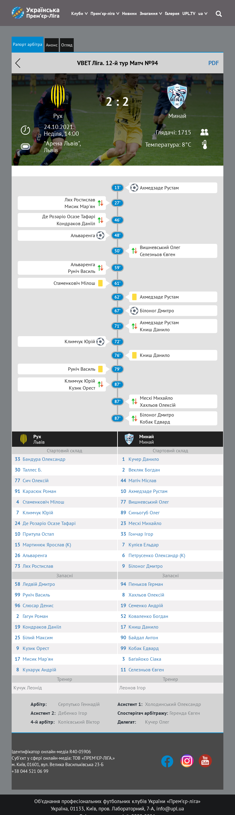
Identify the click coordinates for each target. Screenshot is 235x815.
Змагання (149, 13)
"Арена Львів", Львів (62, 146)
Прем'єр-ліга (103, 13)
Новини (129, 13)
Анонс (52, 45)
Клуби (77, 13)
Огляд (67, 45)
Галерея (172, 13)
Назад (17, 63)
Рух (57, 116)
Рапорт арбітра (27, 44)
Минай (177, 116)
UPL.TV (188, 13)
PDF (213, 63)
